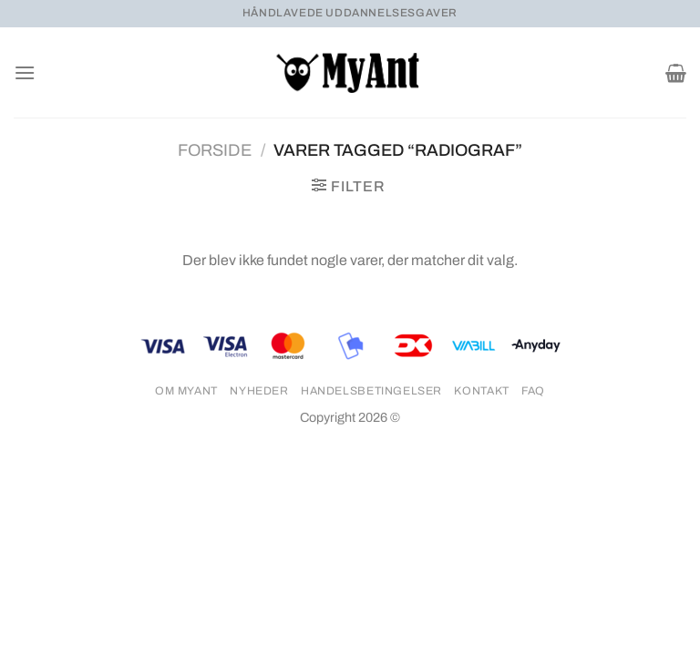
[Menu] (25, 72)
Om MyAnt (186, 390)
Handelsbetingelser (371, 390)
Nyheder (259, 390)
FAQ (533, 390)
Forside (215, 150)
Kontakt (481, 390)
